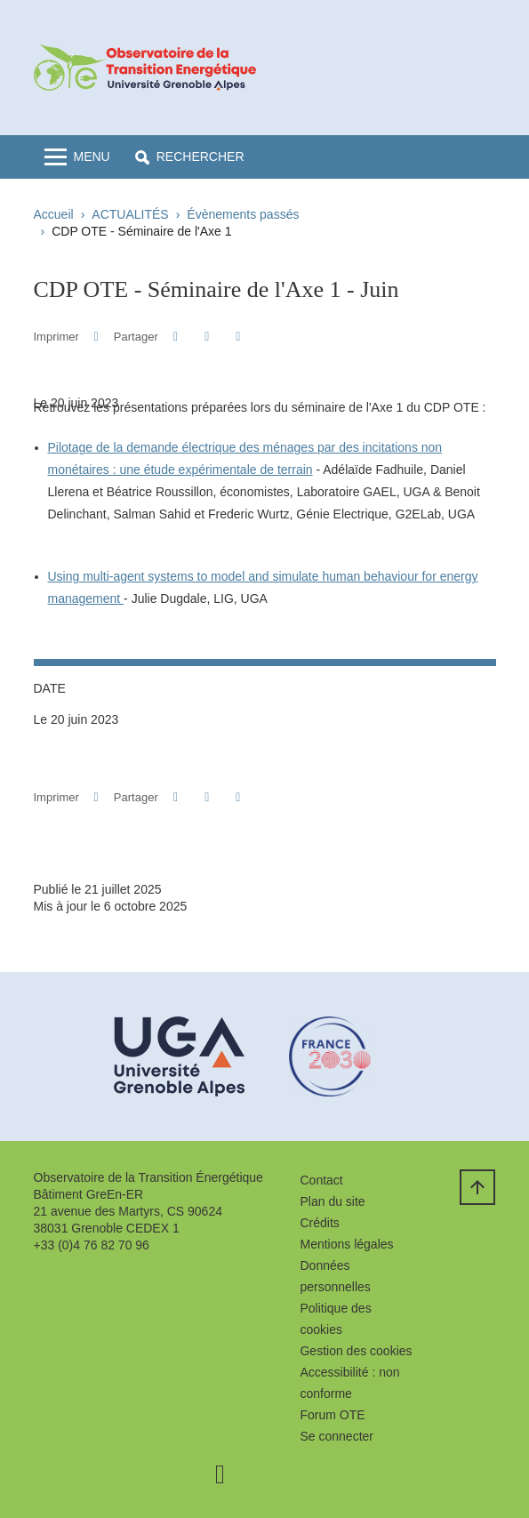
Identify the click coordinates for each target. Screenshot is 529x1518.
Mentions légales (346, 1244)
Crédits (319, 1223)
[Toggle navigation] (77, 157)
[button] (190, 157)
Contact (321, 1180)
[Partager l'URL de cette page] (238, 336)
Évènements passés (243, 214)
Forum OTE (332, 1415)
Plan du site (332, 1201)
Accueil (54, 214)
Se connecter (336, 1436)
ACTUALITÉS (130, 214)
